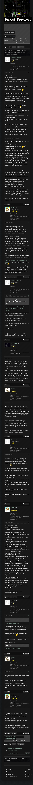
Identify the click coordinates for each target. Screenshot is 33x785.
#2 (28, 222)
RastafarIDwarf (15, 57)
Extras (7, 9)
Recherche (25, 2)
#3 (28, 295)
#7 (28, 522)
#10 (28, 710)
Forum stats (9, 774)
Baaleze (13, 600)
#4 (28, 358)
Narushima (14, 343)
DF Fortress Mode (14, 40)
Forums (15, 2)
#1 (28, 72)
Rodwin (13, 208)
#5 (28, 402)
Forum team (10, 772)
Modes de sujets (23, 50)
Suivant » (22, 47)
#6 (28, 454)
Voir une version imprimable (15, 748)
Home (7, 2)
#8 (28, 615)
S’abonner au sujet (12, 750)
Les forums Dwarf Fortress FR (14, 38)
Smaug (13, 388)
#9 (28, 671)
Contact (9, 769)
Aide (24, 5)
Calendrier (16, 5)
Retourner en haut (11, 776)
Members (8, 5)
